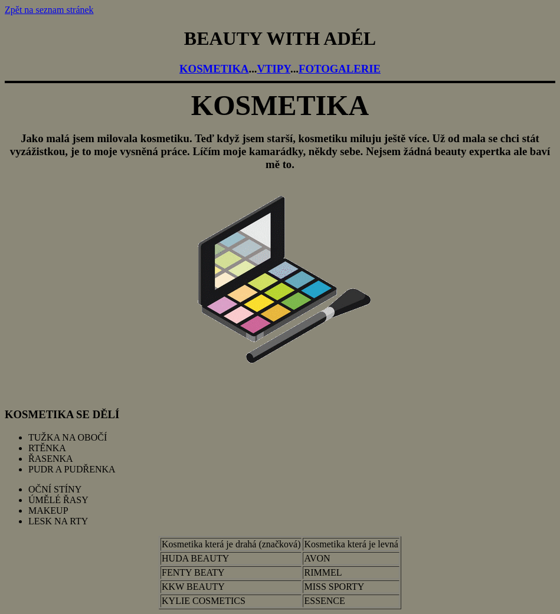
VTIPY (273, 69)
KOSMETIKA (213, 69)
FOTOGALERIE (340, 69)
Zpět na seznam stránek (49, 10)
